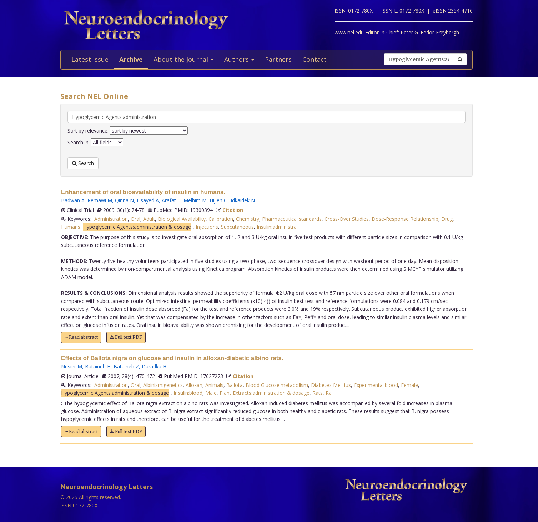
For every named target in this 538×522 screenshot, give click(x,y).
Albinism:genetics (163, 385)
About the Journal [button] (183, 59)
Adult (149, 218)
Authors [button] (239, 59)
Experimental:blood (376, 385)
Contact (314, 59)
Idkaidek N (243, 200)
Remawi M (99, 200)
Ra (329, 392)
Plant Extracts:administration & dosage (265, 392)
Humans (70, 226)
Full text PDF (126, 337)
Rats (317, 392)
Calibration (220, 218)
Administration (111, 218)
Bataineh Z (126, 366)
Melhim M (195, 200)
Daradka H (154, 366)
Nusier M (71, 366)
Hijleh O (219, 200)
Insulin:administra (277, 226)
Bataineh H (98, 366)
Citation (232, 210)
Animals (214, 385)
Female (409, 385)
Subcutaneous (237, 226)
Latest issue (90, 59)
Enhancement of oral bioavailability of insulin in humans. (143, 192)
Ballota (234, 385)
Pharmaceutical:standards (292, 218)
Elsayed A (148, 200)
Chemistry (247, 218)
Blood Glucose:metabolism (277, 385)
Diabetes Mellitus (331, 385)
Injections (207, 226)
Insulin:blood (188, 392)
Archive (131, 59)
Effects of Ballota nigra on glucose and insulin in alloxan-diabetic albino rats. (172, 358)
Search (83, 163)
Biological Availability (182, 218)
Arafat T (171, 200)
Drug (447, 218)
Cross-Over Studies (347, 218)
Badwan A (73, 200)
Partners (278, 59)
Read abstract (81, 337)
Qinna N (124, 200)
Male (211, 392)
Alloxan (194, 385)
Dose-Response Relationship (405, 218)
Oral (135, 218)
